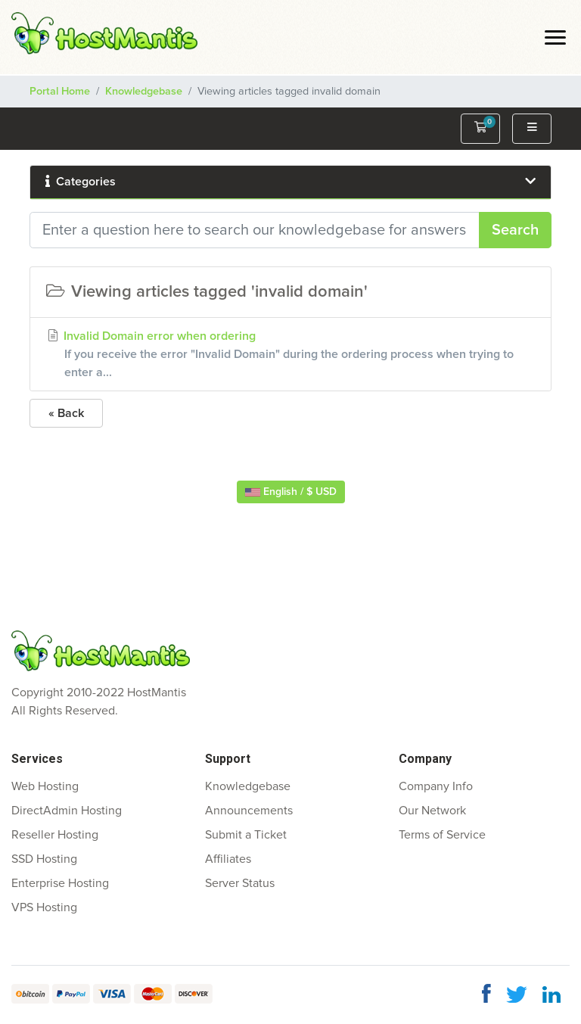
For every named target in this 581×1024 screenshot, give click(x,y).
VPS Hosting (44, 907)
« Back (66, 413)
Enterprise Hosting (60, 883)
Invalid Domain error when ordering (290, 355)
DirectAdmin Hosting (66, 811)
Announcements (249, 811)
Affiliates (228, 859)
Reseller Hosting (54, 835)
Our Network (432, 811)
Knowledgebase (143, 91)
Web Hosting (45, 786)
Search (515, 230)
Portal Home (60, 91)
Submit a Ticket (246, 835)
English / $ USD (291, 492)
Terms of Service (442, 835)
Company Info (436, 786)
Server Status (240, 883)
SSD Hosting (44, 859)
